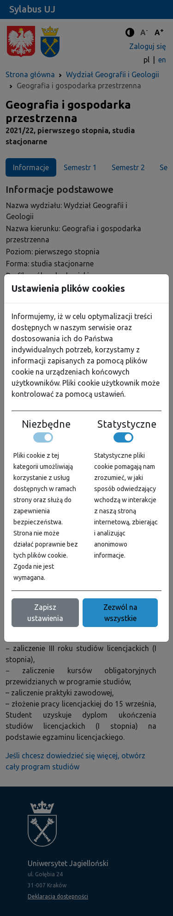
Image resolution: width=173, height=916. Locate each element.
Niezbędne (46, 424)
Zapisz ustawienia (45, 612)
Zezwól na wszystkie (120, 612)
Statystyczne (126, 424)
